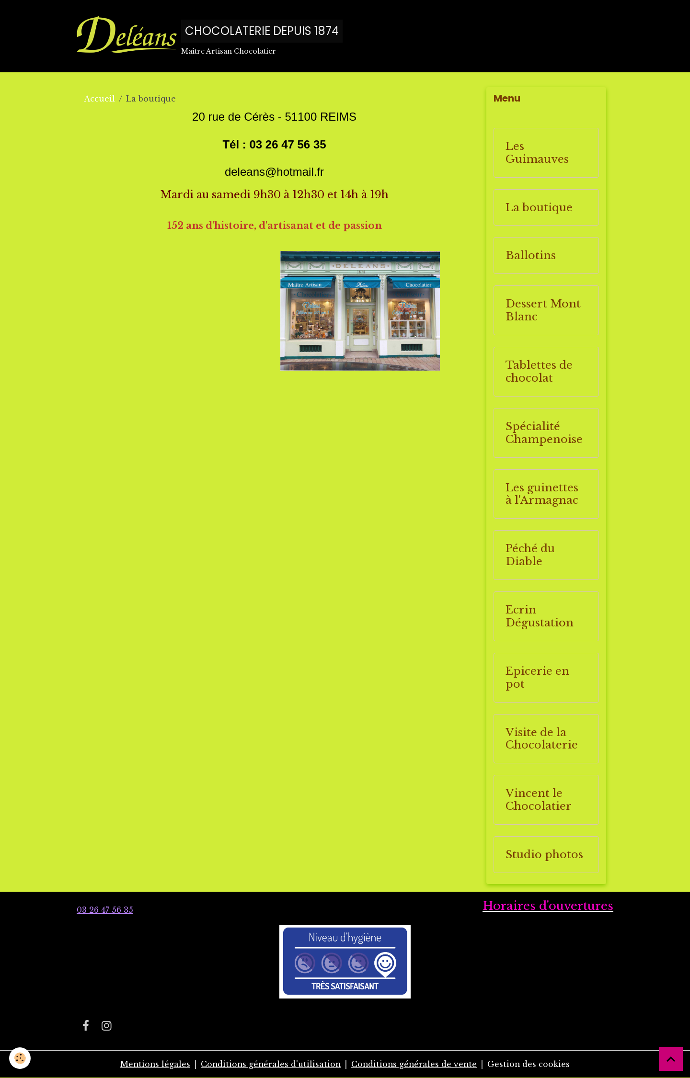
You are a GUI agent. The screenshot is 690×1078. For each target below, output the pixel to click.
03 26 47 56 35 (105, 910)
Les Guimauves (537, 153)
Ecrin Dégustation (540, 617)
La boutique (539, 207)
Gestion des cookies (531, 1064)
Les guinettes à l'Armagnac (542, 494)
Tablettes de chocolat (539, 372)
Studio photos (544, 855)
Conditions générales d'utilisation (270, 1064)
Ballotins (531, 256)
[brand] (210, 36)
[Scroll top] (671, 1059)
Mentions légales (152, 1064)
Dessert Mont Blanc (543, 311)
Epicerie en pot (537, 678)
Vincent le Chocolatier (539, 800)
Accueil (99, 99)
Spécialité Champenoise (544, 433)
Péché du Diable (530, 555)
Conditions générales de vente (415, 1064)
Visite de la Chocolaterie (542, 739)
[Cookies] (20, 1058)
